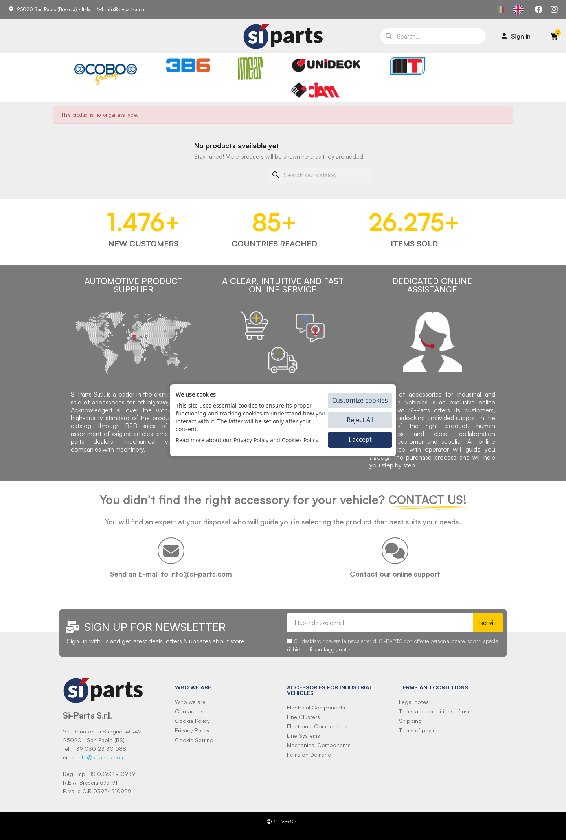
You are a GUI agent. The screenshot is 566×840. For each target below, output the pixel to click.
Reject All (360, 419)
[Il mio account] (516, 36)
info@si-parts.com (101, 757)
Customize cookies (360, 400)
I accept (360, 439)
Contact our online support (395, 574)
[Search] (320, 175)
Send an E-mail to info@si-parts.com (171, 574)
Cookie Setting (194, 740)
